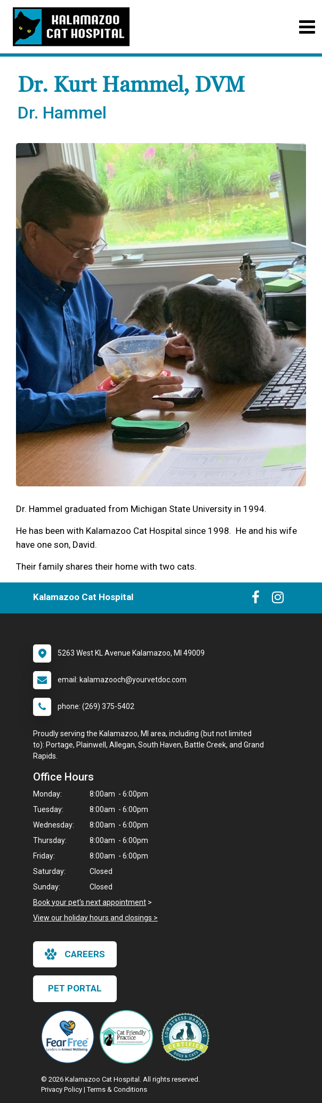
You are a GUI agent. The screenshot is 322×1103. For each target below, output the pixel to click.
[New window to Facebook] (255, 599)
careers (75, 954)
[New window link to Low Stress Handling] (187, 1036)
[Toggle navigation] (306, 27)
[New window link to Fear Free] (70, 1036)
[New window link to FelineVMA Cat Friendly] (129, 1036)
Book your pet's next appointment (89, 902)
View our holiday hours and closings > (95, 917)
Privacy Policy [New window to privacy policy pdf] (61, 1089)
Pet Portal (75, 988)
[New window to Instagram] (278, 599)
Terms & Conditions (117, 1089)
